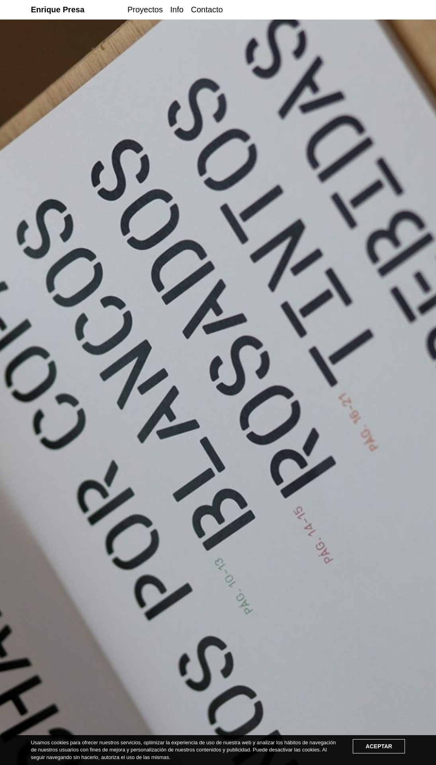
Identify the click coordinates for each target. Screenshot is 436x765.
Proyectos (145, 9)
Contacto (207, 9)
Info (177, 9)
